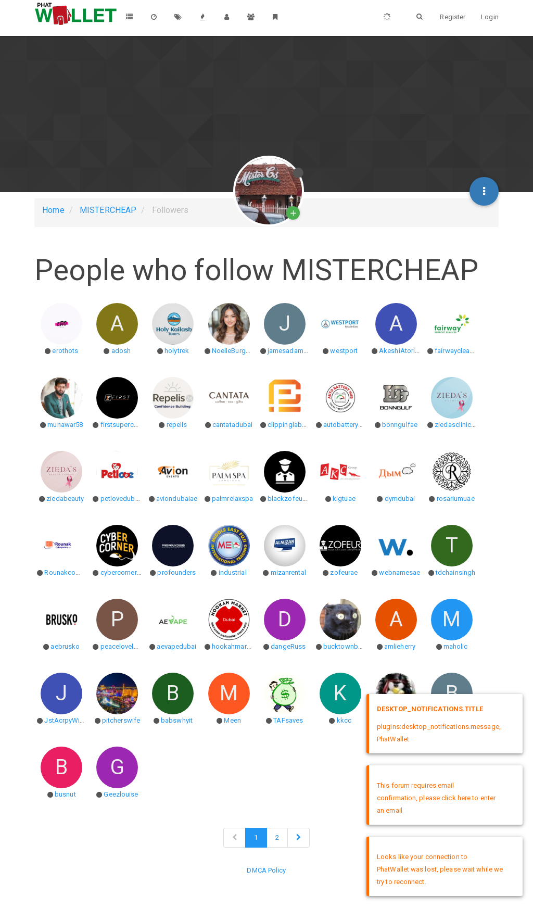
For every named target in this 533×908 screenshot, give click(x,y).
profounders (176, 572)
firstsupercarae (123, 424)
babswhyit (177, 720)
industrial (233, 572)
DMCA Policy (266, 870)
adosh (121, 351)
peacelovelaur (121, 646)
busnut (65, 794)
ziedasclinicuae (459, 424)
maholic (455, 646)
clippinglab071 (290, 424)
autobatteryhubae (350, 424)
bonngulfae (399, 424)
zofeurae (344, 572)
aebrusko (65, 646)
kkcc (344, 720)
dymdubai (400, 498)
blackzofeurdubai (295, 498)
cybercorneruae (124, 572)
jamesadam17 (289, 351)
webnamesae (399, 572)
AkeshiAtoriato (402, 351)
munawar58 (65, 424)
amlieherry (399, 646)
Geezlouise (121, 794)
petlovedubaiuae (126, 498)
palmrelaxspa (232, 498)
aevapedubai (176, 646)
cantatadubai (232, 424)
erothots (65, 351)
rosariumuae (456, 498)
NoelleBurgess (234, 351)
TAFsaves (288, 720)
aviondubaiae (176, 498)
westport (344, 351)
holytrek (176, 351)
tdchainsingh (455, 572)
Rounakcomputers (72, 572)
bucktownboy (344, 646)
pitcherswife (121, 720)
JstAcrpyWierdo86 (72, 720)
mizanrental (288, 572)
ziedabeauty (65, 498)
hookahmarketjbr (238, 646)
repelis (177, 424)
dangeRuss (288, 646)
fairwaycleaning (459, 351)
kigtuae (344, 498)
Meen (232, 720)
